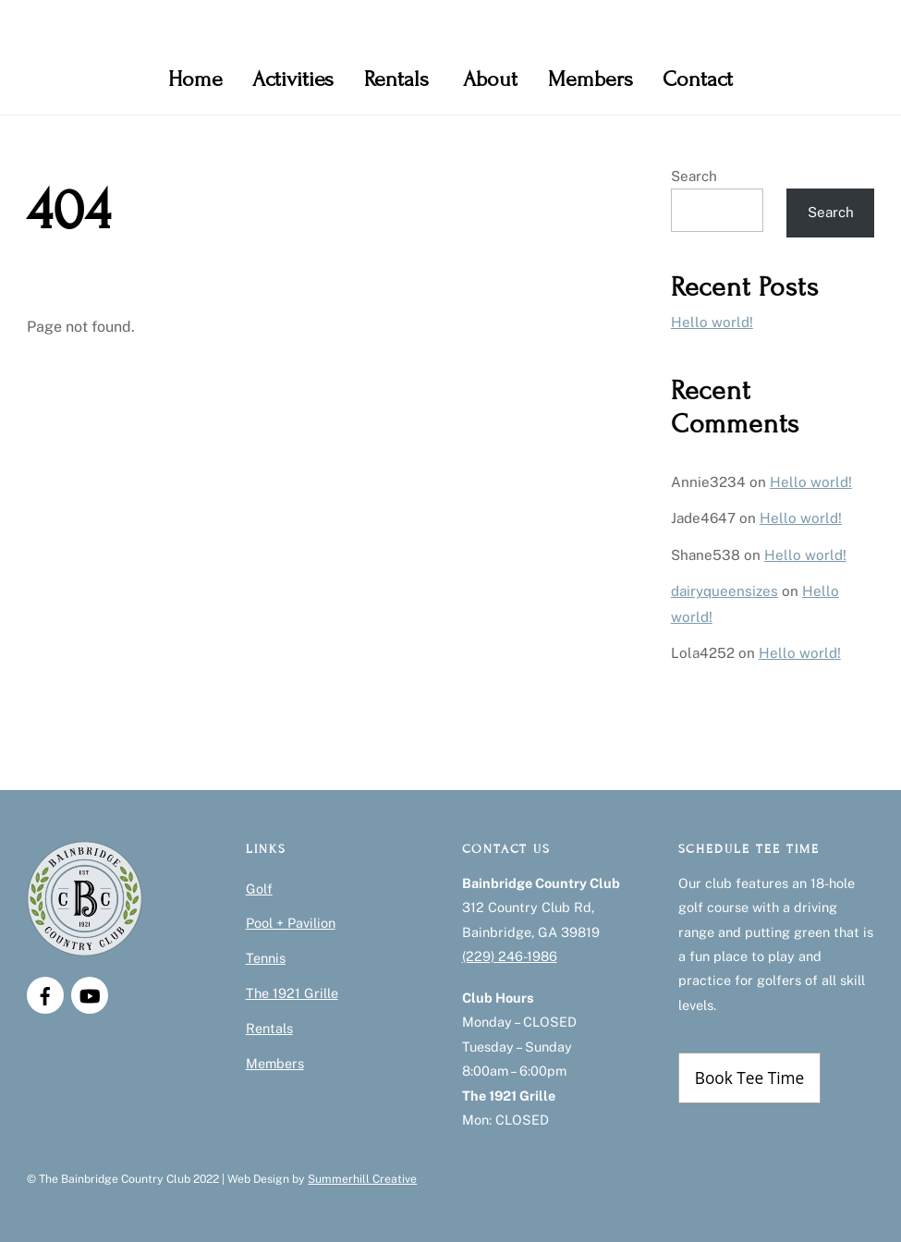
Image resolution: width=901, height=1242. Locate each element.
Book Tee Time (749, 1078)
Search (694, 176)
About (490, 79)
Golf (259, 888)
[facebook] (45, 994)
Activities (293, 79)
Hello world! (712, 322)
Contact (698, 79)
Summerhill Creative (362, 1179)
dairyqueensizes (724, 591)
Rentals (396, 79)
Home (195, 79)
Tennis (266, 958)
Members (590, 79)
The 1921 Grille (292, 993)
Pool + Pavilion (290, 923)
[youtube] (89, 994)
